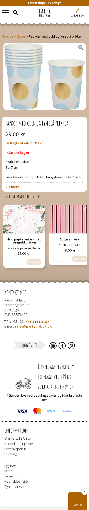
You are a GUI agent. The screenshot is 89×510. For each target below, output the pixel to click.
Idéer (8, 471)
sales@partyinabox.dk (33, 326)
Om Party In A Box (17, 438)
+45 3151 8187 (37, 321)
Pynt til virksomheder (20, 486)
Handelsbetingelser (18, 443)
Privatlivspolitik (15, 449)
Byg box (10, 466)
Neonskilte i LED (16, 481)
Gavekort (11, 476)
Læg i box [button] (34, 261)
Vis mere (12, 187)
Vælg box (78, 15)
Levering (10, 454)
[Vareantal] (14, 262)
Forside (7, 36)
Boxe (21, 36)
